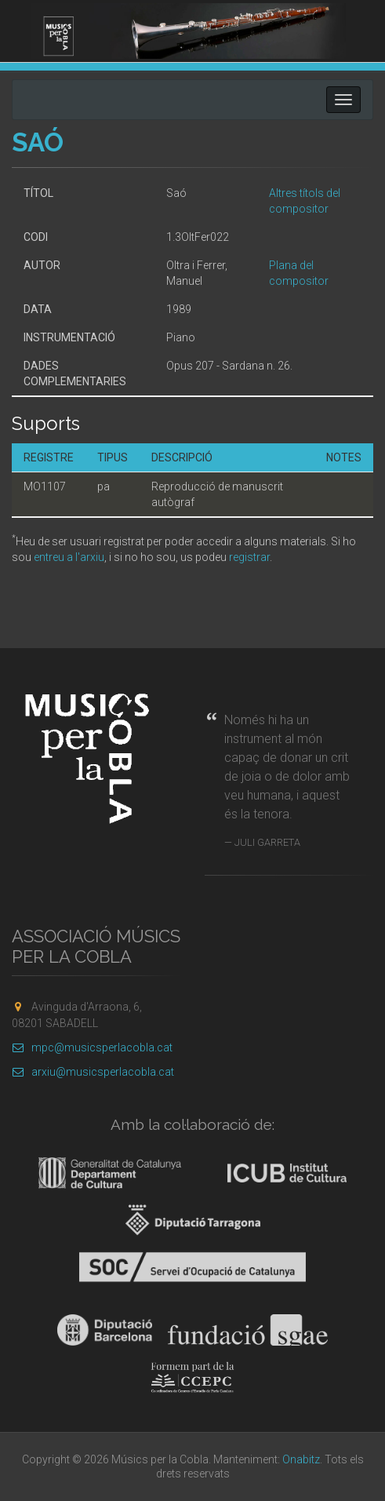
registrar (249, 557)
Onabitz (301, 1459)
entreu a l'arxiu (69, 557)
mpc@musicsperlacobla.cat (92, 1047)
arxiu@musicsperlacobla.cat (93, 1072)
